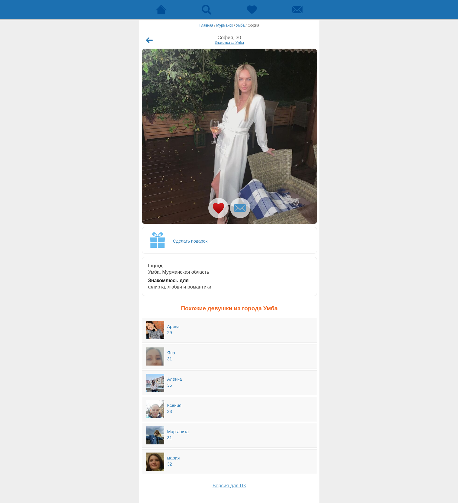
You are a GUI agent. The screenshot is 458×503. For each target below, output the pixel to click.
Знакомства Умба (229, 42)
